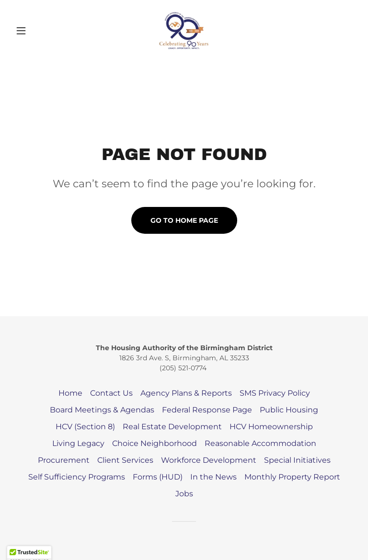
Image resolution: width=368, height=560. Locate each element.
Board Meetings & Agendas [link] (102, 409)
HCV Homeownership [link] (271, 426)
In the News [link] (213, 476)
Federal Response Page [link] (207, 409)
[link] (184, 30)
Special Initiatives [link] (297, 460)
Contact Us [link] (111, 393)
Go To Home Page (184, 220)
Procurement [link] (64, 460)
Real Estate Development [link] (172, 426)
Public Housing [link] (289, 409)
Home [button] (70, 393)
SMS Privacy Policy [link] (275, 393)
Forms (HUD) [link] (158, 476)
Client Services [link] (125, 460)
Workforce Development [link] (208, 460)
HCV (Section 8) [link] (85, 426)
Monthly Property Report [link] (292, 476)
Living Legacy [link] (78, 443)
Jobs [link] (184, 493)
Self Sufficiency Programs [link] (76, 476)
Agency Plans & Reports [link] (186, 393)
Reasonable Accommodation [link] (260, 443)
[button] (37, 30)
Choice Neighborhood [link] (154, 443)
